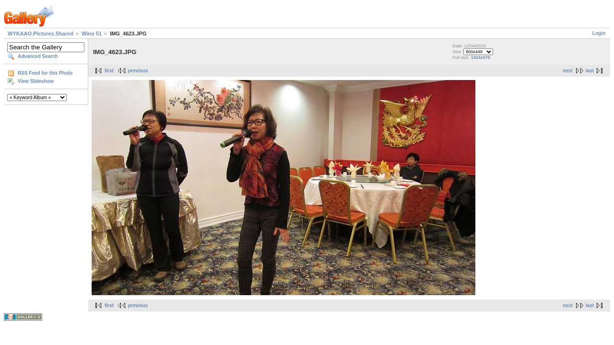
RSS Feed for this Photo (45, 73)
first (109, 70)
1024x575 (480, 57)
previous (138, 70)
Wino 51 (92, 33)
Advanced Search (38, 56)
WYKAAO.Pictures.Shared (40, 33)
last (590, 70)
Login (598, 33)
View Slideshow (36, 81)
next (568, 70)
